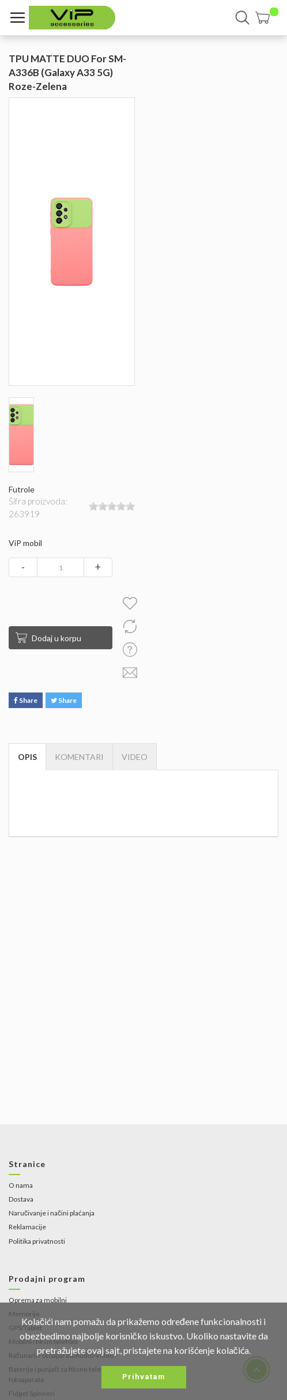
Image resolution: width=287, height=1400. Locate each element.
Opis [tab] (27, 757)
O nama (21, 1185)
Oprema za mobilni (38, 1300)
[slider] (112, 506)
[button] (266, 17)
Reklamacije (27, 1226)
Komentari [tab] (79, 757)
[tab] (134, 757)
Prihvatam (143, 1376)
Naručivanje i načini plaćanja (52, 1213)
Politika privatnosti (37, 1241)
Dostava (21, 1199)
